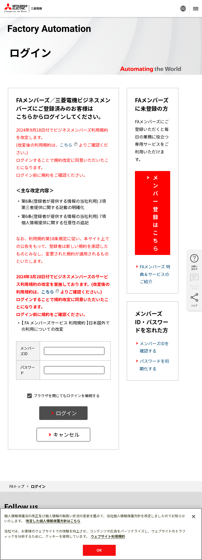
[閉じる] (193, 516)
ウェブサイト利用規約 (108, 536)
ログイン (66, 413)
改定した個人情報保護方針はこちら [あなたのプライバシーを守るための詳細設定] (53, 520)
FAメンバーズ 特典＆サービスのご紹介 (155, 274)
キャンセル (66, 434)
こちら (69, 145)
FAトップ (16, 486)
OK (99, 550)
